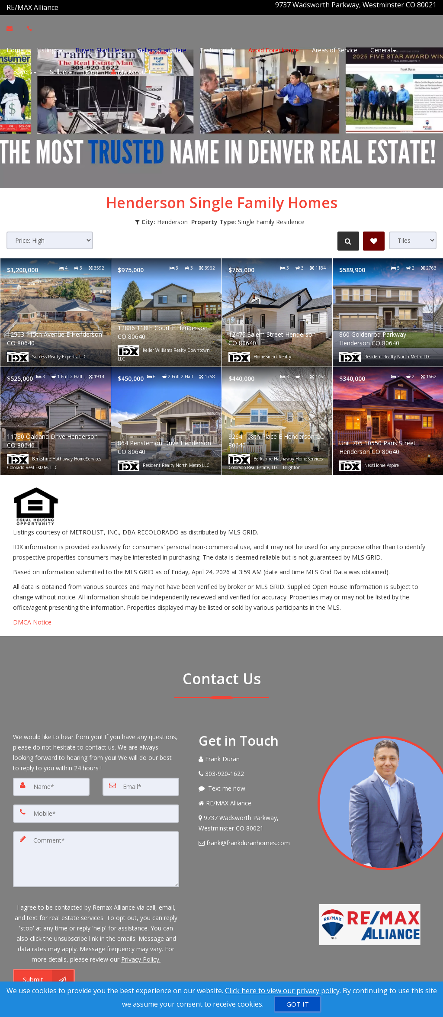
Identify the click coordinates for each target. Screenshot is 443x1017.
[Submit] (44, 969)
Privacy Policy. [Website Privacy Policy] (141, 949)
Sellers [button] (61, 70)
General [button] (383, 49)
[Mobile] (96, 807)
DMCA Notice (32, 617)
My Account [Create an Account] (131, 70)
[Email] (141, 781)
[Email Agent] (13, 27)
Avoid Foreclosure (273, 49)
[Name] (51, 781)
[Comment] (96, 850)
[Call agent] (59, 5)
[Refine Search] (346, 235)
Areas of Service (334, 49)
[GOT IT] (297, 1004)
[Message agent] (252, 783)
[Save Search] (374, 235)
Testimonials (217, 49)
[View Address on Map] (252, 818)
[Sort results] (49, 235)
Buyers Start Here (100, 49)
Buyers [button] (25, 70)
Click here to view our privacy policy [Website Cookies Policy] (282, 990)
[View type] (413, 235)
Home (15, 49)
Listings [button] (49, 49)
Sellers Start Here (162, 49)
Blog (91, 70)
